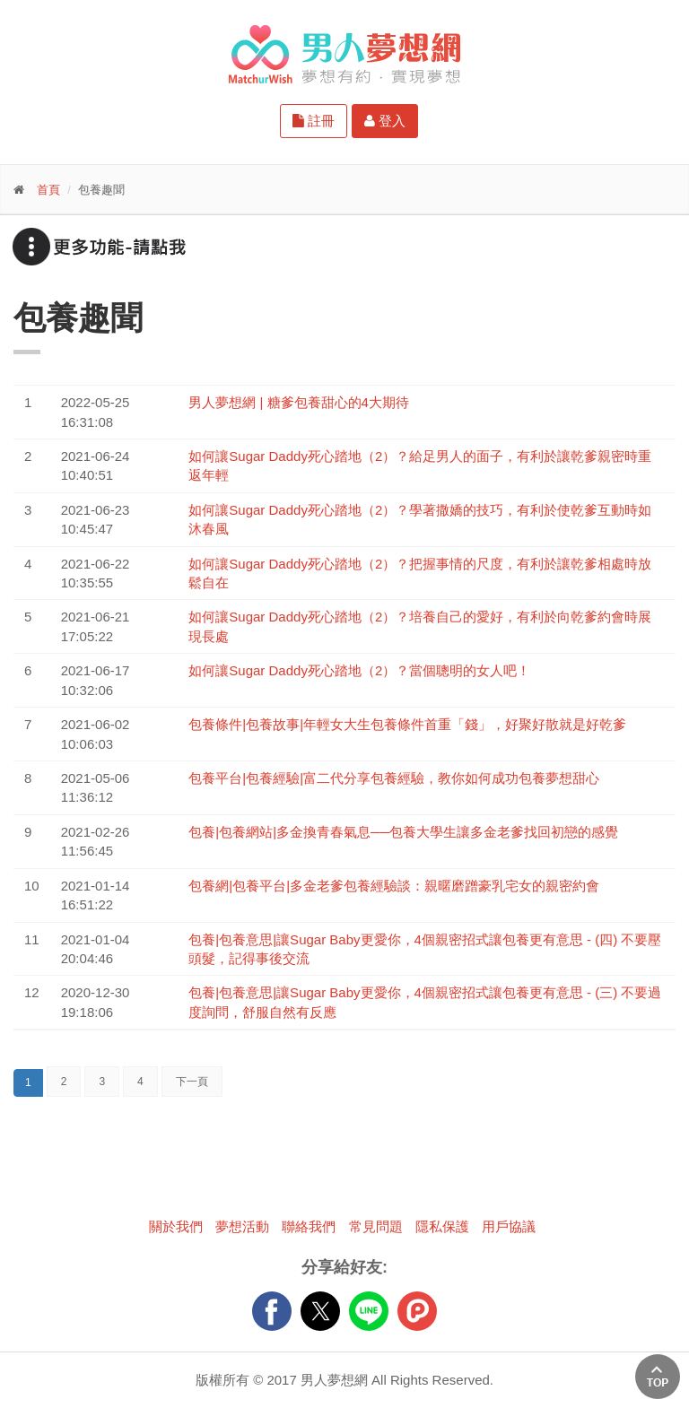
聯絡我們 (309, 1226)
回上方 (657, 1376)
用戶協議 (509, 1226)
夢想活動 (242, 1226)
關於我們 (176, 1226)
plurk (417, 1311)
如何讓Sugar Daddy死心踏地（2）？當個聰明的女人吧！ (359, 670)
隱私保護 (442, 1226)
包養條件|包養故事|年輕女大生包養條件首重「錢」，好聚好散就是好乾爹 (407, 724)
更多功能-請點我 (98, 246)
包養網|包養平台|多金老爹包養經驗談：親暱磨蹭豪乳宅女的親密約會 (393, 885)
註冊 (313, 120)
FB (272, 1311)
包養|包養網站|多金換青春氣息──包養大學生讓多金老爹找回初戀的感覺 (403, 831)
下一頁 (192, 1081)
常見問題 (376, 1226)
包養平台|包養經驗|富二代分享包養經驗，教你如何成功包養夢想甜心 (393, 778)
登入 (385, 120)
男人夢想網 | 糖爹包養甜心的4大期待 (298, 402)
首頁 (48, 189)
